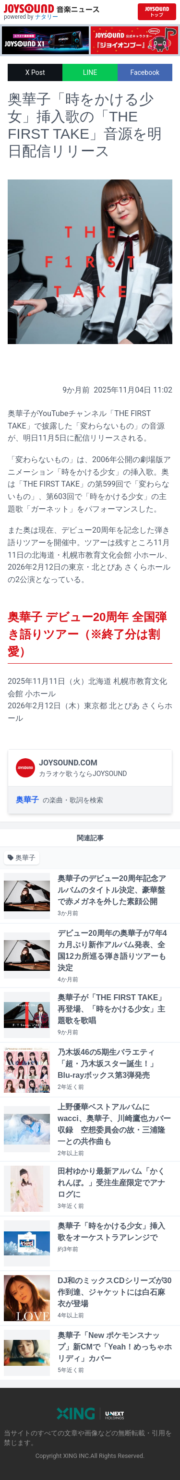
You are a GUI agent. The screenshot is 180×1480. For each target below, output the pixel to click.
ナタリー (46, 16)
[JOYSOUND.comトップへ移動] (157, 11)
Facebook (144, 72)
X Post (35, 72)
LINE (90, 72)
